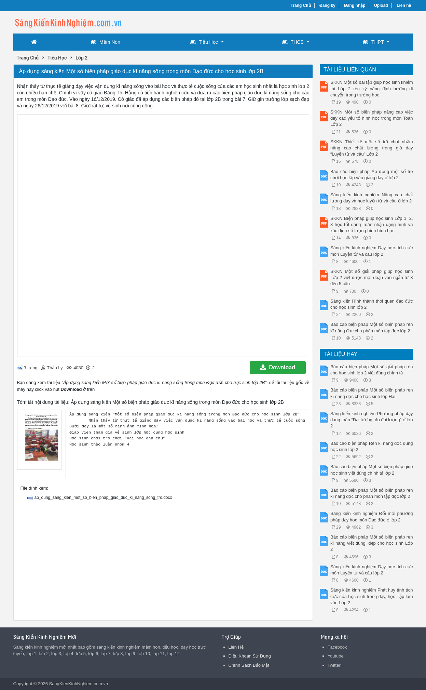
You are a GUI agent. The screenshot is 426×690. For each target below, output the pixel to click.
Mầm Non (105, 42)
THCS (293, 42)
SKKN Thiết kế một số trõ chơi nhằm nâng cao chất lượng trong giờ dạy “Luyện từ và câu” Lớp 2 (371, 148)
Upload (381, 5)
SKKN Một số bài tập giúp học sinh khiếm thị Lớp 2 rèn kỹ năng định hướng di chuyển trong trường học (371, 88)
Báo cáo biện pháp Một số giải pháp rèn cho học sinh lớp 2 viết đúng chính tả (371, 369)
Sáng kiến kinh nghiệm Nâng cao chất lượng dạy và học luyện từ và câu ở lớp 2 (371, 197)
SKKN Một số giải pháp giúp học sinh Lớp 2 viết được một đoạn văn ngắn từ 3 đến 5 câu (371, 277)
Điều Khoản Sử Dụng (250, 656)
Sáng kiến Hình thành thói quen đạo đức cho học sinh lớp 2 (371, 304)
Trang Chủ (301, 5)
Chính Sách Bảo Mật (249, 665)
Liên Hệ (236, 647)
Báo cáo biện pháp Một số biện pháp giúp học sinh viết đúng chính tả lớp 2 (371, 469)
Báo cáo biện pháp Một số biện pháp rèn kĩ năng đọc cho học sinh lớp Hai (371, 393)
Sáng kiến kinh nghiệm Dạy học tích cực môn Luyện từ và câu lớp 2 (371, 250)
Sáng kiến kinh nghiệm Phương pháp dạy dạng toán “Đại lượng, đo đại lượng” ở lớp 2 (371, 419)
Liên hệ (404, 5)
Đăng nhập (354, 5)
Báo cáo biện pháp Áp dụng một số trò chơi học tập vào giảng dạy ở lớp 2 (371, 174)
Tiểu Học (204, 42)
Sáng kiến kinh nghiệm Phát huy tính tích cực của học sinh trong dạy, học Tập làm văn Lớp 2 (371, 596)
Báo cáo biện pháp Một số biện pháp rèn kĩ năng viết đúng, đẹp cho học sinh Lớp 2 (371, 543)
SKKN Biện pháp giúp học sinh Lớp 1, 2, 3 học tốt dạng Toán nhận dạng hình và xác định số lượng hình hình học (371, 224)
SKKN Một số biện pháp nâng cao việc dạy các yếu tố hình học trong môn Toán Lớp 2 (371, 118)
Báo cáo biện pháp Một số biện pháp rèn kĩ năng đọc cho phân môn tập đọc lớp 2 (371, 327)
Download (277, 367)
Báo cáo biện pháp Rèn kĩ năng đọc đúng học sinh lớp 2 (371, 446)
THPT (373, 42)
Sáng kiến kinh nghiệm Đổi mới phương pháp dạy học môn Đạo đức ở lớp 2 (371, 516)
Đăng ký (327, 5)
